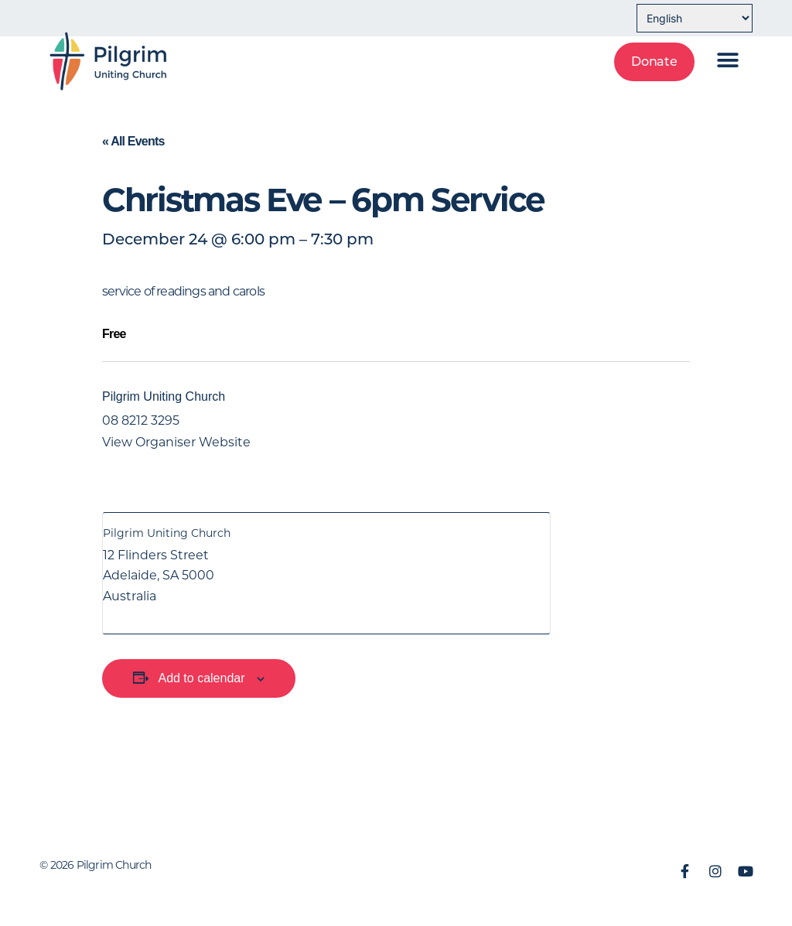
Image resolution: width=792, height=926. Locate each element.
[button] (728, 60)
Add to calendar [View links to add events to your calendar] (201, 678)
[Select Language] (695, 18)
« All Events (133, 141)
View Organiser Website (176, 442)
